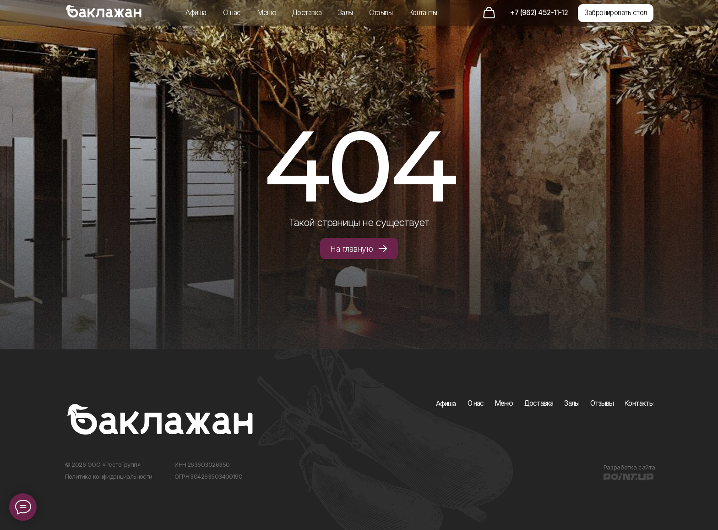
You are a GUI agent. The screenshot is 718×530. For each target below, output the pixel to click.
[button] (615, 13)
